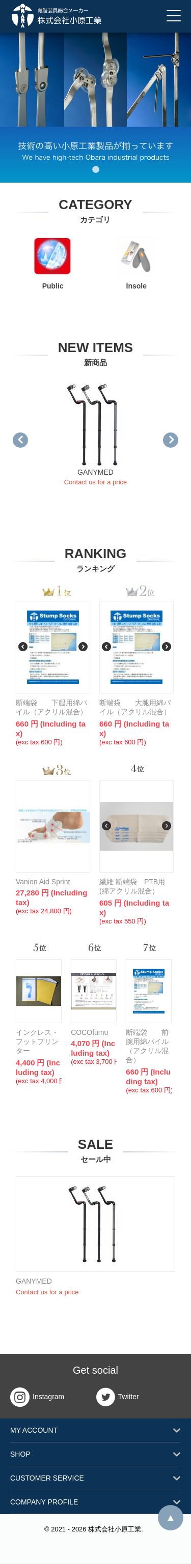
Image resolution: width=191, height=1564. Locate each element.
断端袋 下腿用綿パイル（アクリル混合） (51, 707)
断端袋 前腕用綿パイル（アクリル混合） (147, 1046)
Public (53, 263)
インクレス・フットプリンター (37, 1041)
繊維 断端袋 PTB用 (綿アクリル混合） (135, 886)
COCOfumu (89, 1032)
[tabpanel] (95, 107)
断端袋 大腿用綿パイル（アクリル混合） (135, 707)
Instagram (37, 1397)
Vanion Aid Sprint (43, 882)
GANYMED (95, 472)
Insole (136, 263)
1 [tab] (96, 170)
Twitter (117, 1397)
